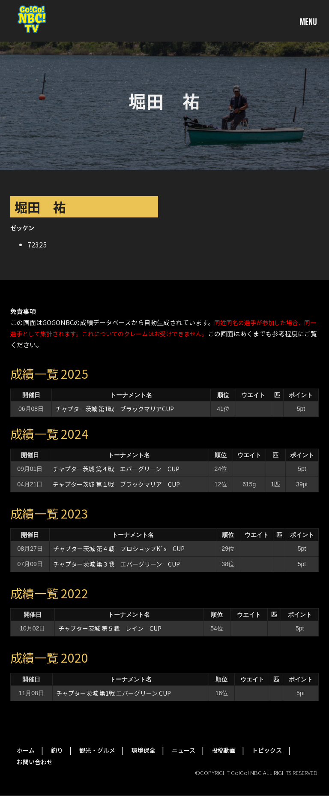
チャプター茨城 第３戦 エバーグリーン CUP (116, 564)
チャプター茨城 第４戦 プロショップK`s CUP (119, 548)
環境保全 (144, 750)
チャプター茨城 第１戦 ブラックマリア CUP (116, 484)
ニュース (183, 750)
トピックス (267, 750)
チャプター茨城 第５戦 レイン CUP (110, 628)
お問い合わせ (35, 761)
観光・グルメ (97, 750)
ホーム (26, 750)
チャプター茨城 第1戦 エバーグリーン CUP (113, 693)
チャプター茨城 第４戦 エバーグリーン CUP (116, 468)
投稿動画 (224, 750)
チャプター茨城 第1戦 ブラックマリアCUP (114, 408)
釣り (57, 750)
